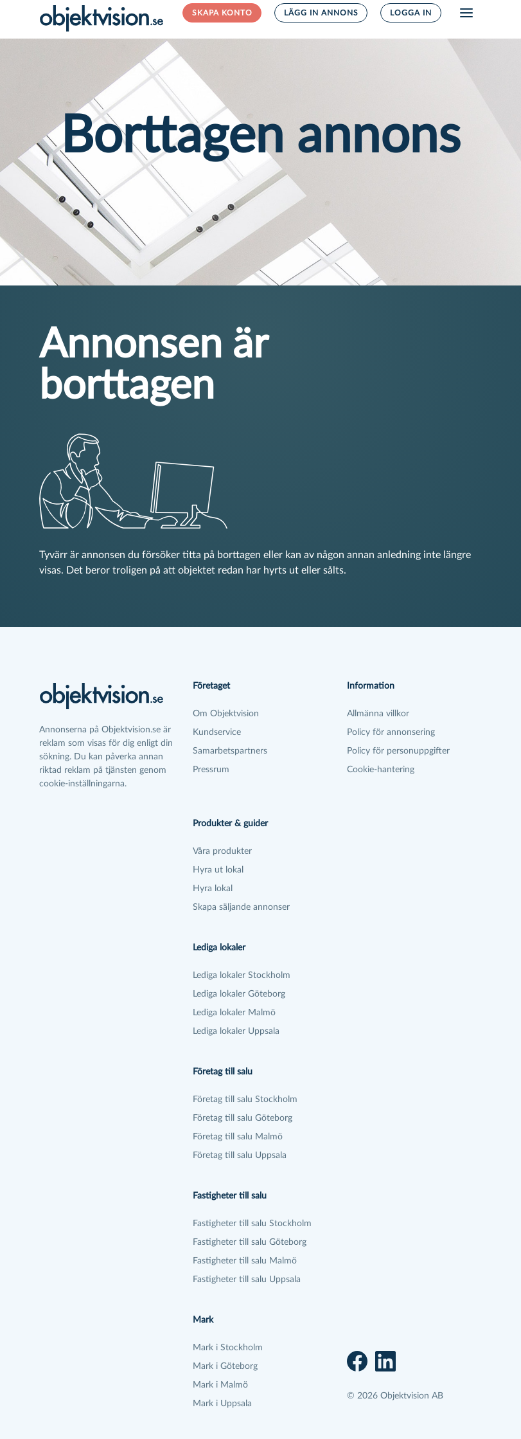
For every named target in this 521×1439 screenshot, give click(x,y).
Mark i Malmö (220, 1384)
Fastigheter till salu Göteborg (249, 1242)
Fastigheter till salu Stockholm (252, 1223)
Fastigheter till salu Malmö (245, 1260)
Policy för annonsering (391, 732)
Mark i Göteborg (225, 1366)
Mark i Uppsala (222, 1403)
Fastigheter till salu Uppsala (247, 1279)
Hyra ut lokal (218, 869)
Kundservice (217, 732)
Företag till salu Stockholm (245, 1099)
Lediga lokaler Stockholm (241, 975)
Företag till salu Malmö (238, 1136)
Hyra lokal (213, 888)
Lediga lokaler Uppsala (236, 1031)
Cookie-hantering (380, 769)
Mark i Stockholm (228, 1347)
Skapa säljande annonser (241, 907)
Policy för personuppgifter (398, 751)
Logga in (411, 13)
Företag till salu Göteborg (242, 1118)
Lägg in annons (321, 13)
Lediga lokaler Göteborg (239, 994)
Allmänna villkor (378, 713)
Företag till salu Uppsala (240, 1155)
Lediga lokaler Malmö (234, 1012)
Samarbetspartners (230, 751)
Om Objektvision (226, 713)
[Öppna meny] (466, 13)
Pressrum (211, 769)
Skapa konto (222, 13)
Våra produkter (222, 851)
